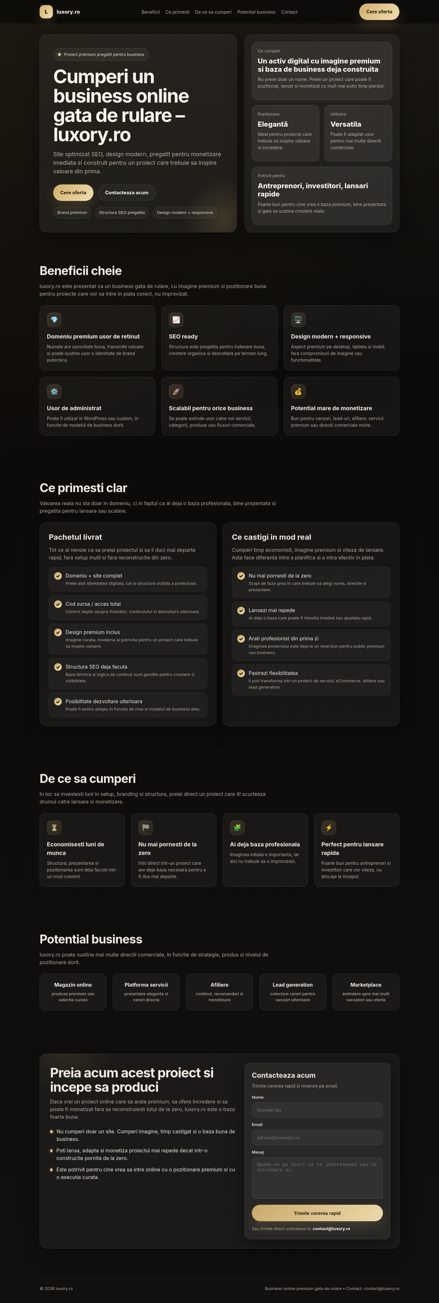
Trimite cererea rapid (317, 1216)
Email (257, 1128)
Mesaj (258, 1155)
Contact (289, 12)
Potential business (257, 12)
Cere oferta (379, 12)
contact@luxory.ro (331, 1232)
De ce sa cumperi (213, 12)
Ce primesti (177, 12)
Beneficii (151, 12)
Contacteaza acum (127, 192)
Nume (258, 1100)
